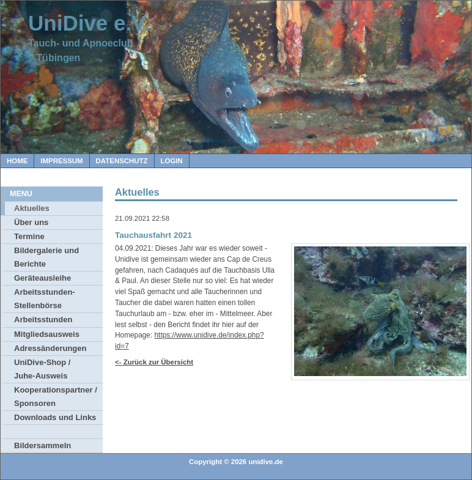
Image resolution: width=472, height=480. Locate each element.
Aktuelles (32, 208)
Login (172, 160)
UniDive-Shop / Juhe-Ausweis (42, 369)
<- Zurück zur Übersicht (154, 362)
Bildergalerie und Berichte (46, 257)
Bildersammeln (42, 445)
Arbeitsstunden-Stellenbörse (44, 298)
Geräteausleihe (42, 277)
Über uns (31, 222)
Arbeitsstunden (43, 319)
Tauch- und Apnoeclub (80, 43)
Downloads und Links (55, 417)
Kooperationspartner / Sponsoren (55, 396)
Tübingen (54, 58)
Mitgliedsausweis (46, 334)
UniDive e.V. (89, 23)
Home (17, 160)
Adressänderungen (50, 348)
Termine (29, 236)
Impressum (61, 160)
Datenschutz (122, 160)
